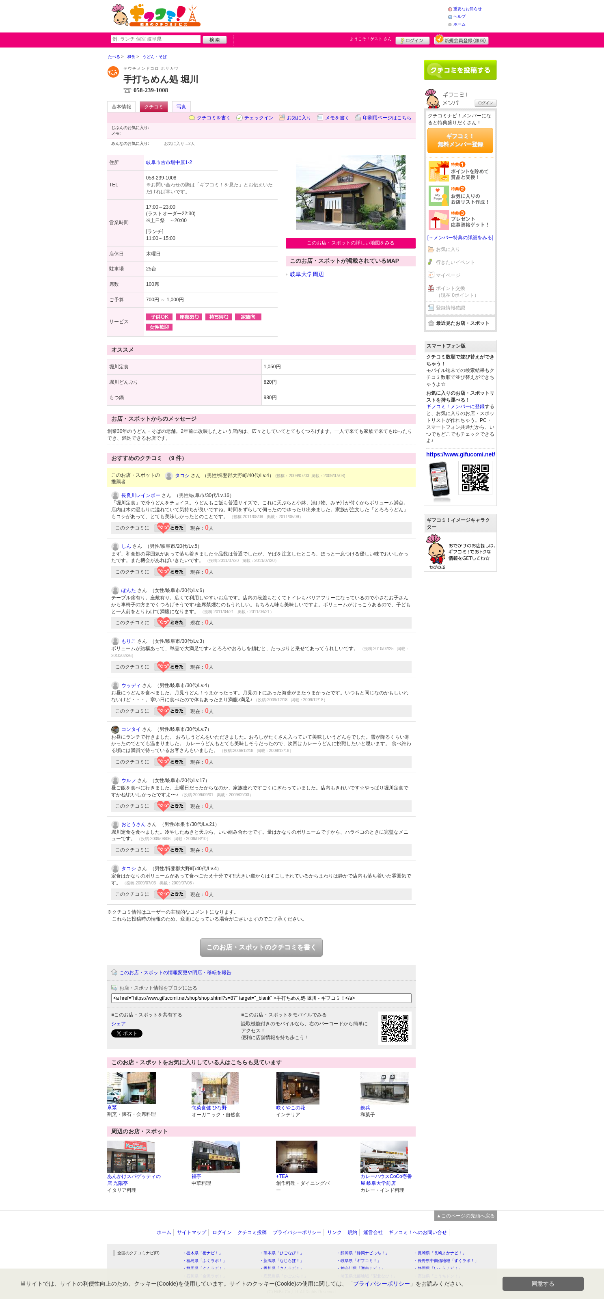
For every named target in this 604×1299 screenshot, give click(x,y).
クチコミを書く (214, 118)
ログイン (412, 39)
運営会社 (373, 1232)
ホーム (459, 24)
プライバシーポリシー (297, 1232)
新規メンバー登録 (461, 39)
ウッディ (131, 685)
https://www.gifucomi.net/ (460, 454)
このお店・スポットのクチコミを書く (261, 947)
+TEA (282, 1176)
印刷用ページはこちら (387, 118)
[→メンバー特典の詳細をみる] (460, 237)
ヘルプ (459, 16)
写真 (181, 107)
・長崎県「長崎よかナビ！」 (440, 1253)
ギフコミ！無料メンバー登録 (460, 140)
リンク (334, 1232)
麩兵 (365, 1108)
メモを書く (337, 118)
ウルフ (128, 780)
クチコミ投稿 (252, 1232)
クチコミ (154, 107)
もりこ (128, 641)
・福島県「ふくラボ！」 (204, 1260)
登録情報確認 (450, 308)
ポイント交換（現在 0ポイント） (457, 291)
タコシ (182, 475)
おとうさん (133, 824)
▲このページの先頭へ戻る (465, 1216)
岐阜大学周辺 (307, 274)
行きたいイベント (455, 262)
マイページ (448, 275)
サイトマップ (191, 1232)
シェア (118, 1024)
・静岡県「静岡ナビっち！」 (363, 1253)
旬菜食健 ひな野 (209, 1108)
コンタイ (131, 729)
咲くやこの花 (290, 1108)
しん (126, 546)
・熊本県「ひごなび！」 (281, 1253)
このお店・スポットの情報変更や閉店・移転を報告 (175, 972)
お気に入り (299, 118)
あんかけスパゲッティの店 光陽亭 (134, 1180)
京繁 (112, 1107)
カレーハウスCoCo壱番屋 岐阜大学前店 (386, 1180)
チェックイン (259, 118)
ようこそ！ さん (371, 39)
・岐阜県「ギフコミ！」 (359, 1260)
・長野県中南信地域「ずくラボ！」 (446, 1260)
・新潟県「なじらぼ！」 (281, 1260)
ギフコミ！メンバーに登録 (455, 406)
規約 (352, 1232)
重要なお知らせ (467, 8)
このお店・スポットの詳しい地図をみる (351, 243)
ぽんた (128, 590)
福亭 (196, 1176)
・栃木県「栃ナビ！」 (202, 1253)
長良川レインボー (140, 495)
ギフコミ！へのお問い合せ (417, 1232)
